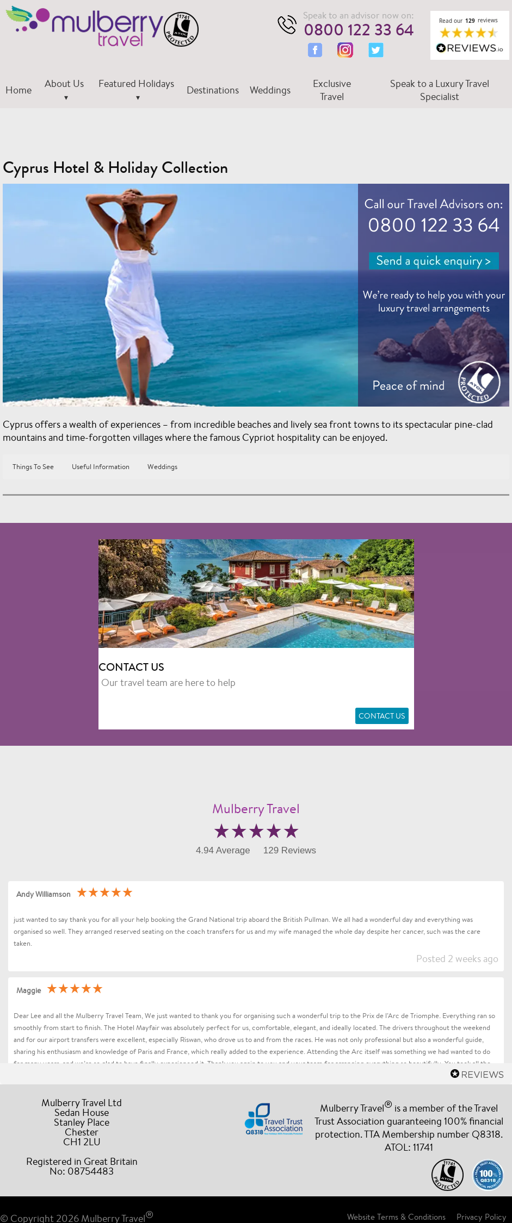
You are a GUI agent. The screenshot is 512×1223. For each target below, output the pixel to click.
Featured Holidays (136, 83)
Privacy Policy (482, 1217)
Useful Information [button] (100, 466)
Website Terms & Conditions (396, 1217)
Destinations (213, 89)
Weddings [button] (162, 466)
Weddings (270, 89)
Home (18, 89)
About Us (64, 83)
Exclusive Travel (332, 90)
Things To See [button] (33, 466)
